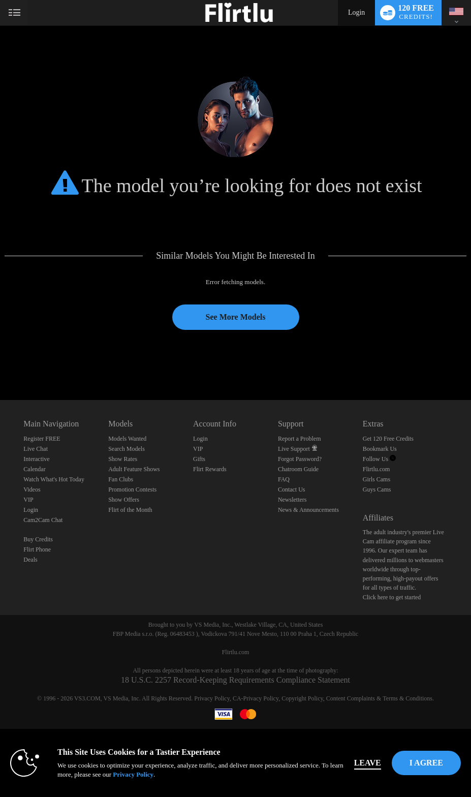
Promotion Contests (132, 489)
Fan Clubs (120, 479)
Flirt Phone (37, 549)
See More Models (236, 317)
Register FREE (41, 438)
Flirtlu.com (376, 469)
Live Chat (35, 448)
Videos (31, 489)
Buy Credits (38, 539)
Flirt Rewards (210, 469)
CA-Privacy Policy (255, 698)
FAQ (284, 479)
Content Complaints (350, 698)
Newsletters (292, 499)
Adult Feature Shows (134, 469)
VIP (28, 499)
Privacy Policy (212, 698)
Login (356, 12)
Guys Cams (377, 489)
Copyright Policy (302, 698)
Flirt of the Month (130, 509)
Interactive (36, 459)
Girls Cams (376, 479)
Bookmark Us (380, 448)
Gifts (199, 459)
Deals (30, 559)
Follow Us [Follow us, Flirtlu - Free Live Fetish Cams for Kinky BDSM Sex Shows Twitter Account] (379, 459)
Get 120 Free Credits (388, 438)
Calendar (34, 469)
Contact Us (291, 489)
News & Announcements (308, 509)
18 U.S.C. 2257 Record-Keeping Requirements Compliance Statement (235, 680)
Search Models (126, 448)
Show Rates (122, 459)
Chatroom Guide (298, 469)
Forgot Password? (300, 459)
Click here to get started (392, 597)
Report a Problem (299, 438)
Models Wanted (127, 438)
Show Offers (123, 499)
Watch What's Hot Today (53, 479)
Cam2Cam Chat (42, 520)
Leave (367, 762)
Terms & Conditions (407, 698)
